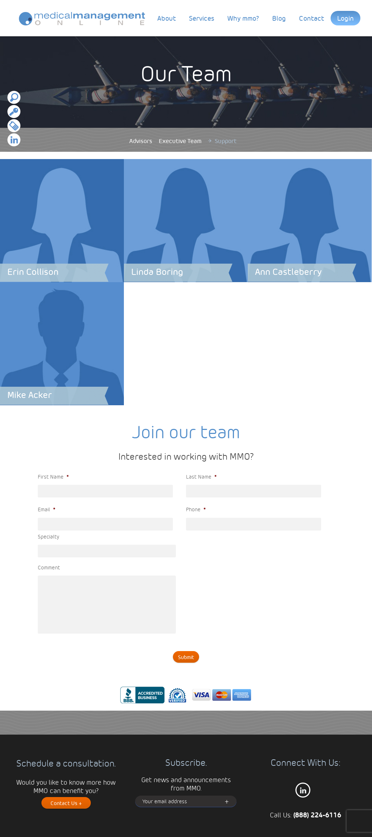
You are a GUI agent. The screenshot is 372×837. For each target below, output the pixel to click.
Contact (311, 18)
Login (345, 18)
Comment (49, 567)
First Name (53, 476)
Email (46, 509)
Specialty (48, 536)
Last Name (201, 476)
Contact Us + (66, 803)
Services (201, 18)
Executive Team (180, 141)
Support (225, 141)
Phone (196, 509)
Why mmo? (243, 18)
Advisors (140, 141)
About (166, 18)
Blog (279, 18)
